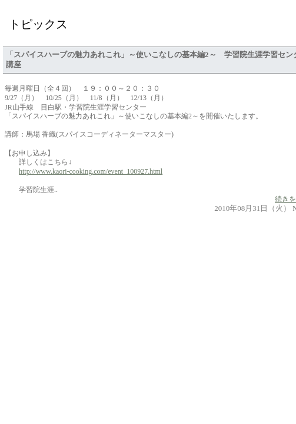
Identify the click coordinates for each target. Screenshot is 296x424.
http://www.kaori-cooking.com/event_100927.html (90, 171)
